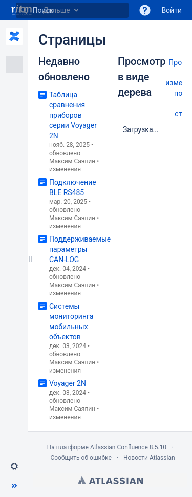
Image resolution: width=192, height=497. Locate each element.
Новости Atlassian (149, 457)
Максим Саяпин (72, 161)
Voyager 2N (67, 383)
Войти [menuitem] (171, 10)
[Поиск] (23, 10)
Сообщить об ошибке (80, 457)
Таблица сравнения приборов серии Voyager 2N (73, 115)
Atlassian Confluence (119, 447)
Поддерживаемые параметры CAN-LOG (80, 249)
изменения (65, 169)
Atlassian (110, 480)
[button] (145, 10)
